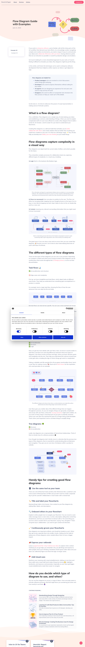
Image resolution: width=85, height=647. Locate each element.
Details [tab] (42, 312)
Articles (28, 2)
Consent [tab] (21, 312)
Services (21, 2)
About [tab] (63, 312)
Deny (22, 337)
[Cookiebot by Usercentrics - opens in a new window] (67, 309)
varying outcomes (57, 412)
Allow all (63, 337)
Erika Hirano (60, 364)
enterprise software (43, 48)
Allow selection (42, 337)
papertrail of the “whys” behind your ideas (46, 546)
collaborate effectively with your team (49, 54)
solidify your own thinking (49, 134)
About (15, 2)
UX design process (58, 260)
